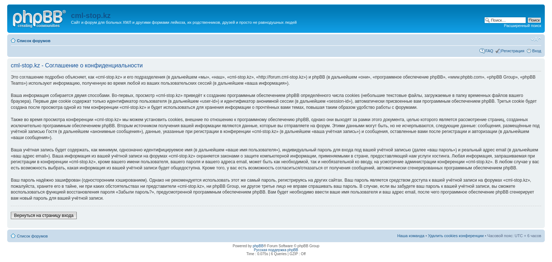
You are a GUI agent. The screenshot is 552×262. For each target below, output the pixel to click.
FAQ (489, 51)
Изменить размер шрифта (536, 39)
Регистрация (512, 51)
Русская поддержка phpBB (276, 250)
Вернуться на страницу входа (44, 215)
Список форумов (33, 41)
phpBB (258, 246)
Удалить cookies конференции (456, 236)
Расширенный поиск (522, 25)
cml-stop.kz (91, 15)
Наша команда (410, 236)
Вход (536, 51)
